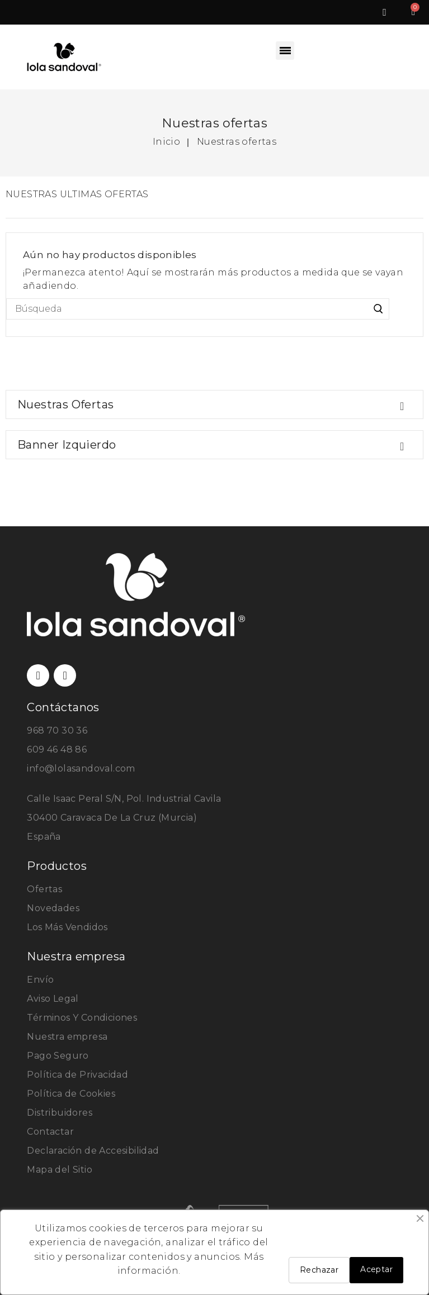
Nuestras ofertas (65, 404)
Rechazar (319, 1270)
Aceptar (376, 1269)
